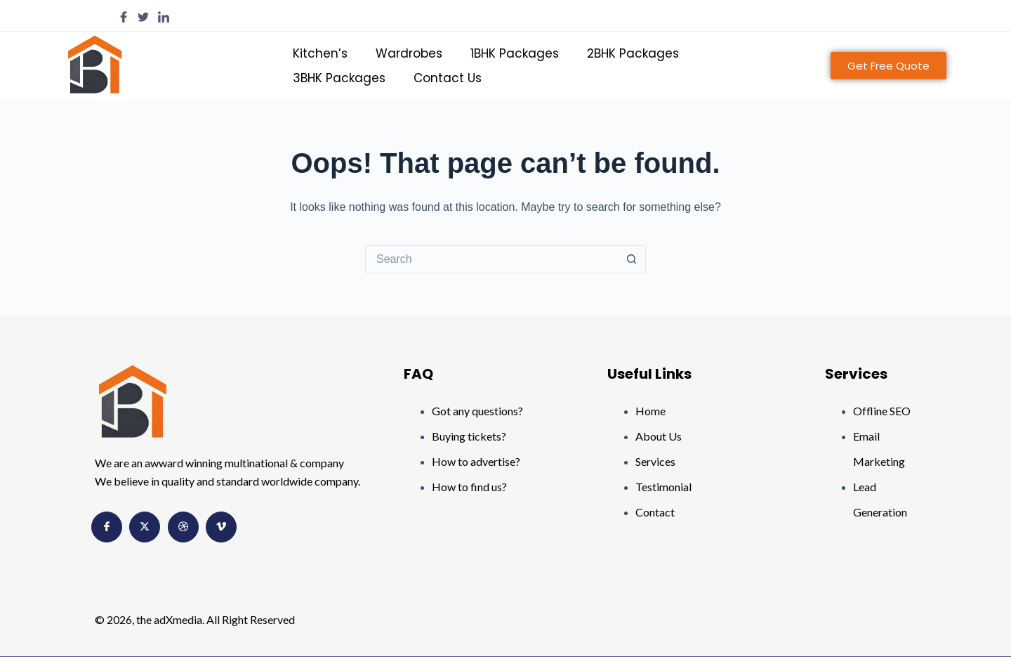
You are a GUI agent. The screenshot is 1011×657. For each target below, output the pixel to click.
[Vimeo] (221, 527)
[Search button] (632, 259)
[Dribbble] (183, 527)
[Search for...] (491, 259)
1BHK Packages (514, 53)
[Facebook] (123, 16)
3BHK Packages (339, 78)
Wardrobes (409, 53)
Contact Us (448, 78)
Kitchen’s (320, 53)
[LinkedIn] (163, 16)
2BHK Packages (633, 53)
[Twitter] (143, 16)
